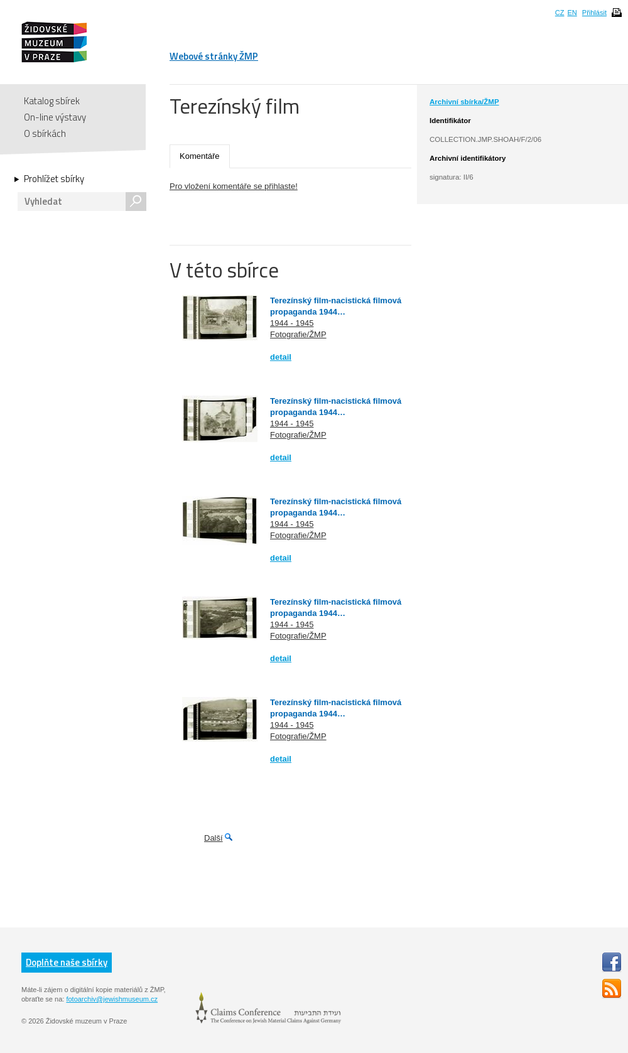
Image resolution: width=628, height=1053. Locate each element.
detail (280, 357)
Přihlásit (594, 12)
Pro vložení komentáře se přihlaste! (234, 186)
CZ (560, 12)
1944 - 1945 (291, 323)
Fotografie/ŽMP (298, 334)
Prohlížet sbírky (54, 179)
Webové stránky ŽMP (214, 56)
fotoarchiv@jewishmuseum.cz (112, 999)
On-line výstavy (55, 117)
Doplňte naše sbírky (66, 962)
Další (213, 838)
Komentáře (200, 156)
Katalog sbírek (52, 101)
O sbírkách (45, 133)
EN (572, 12)
